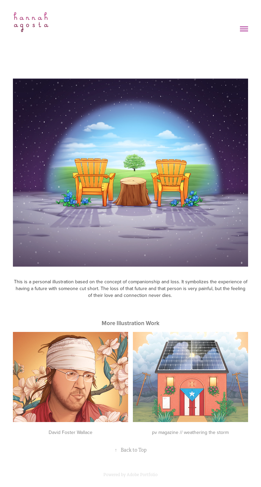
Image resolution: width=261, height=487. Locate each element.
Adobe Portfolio (142, 474)
